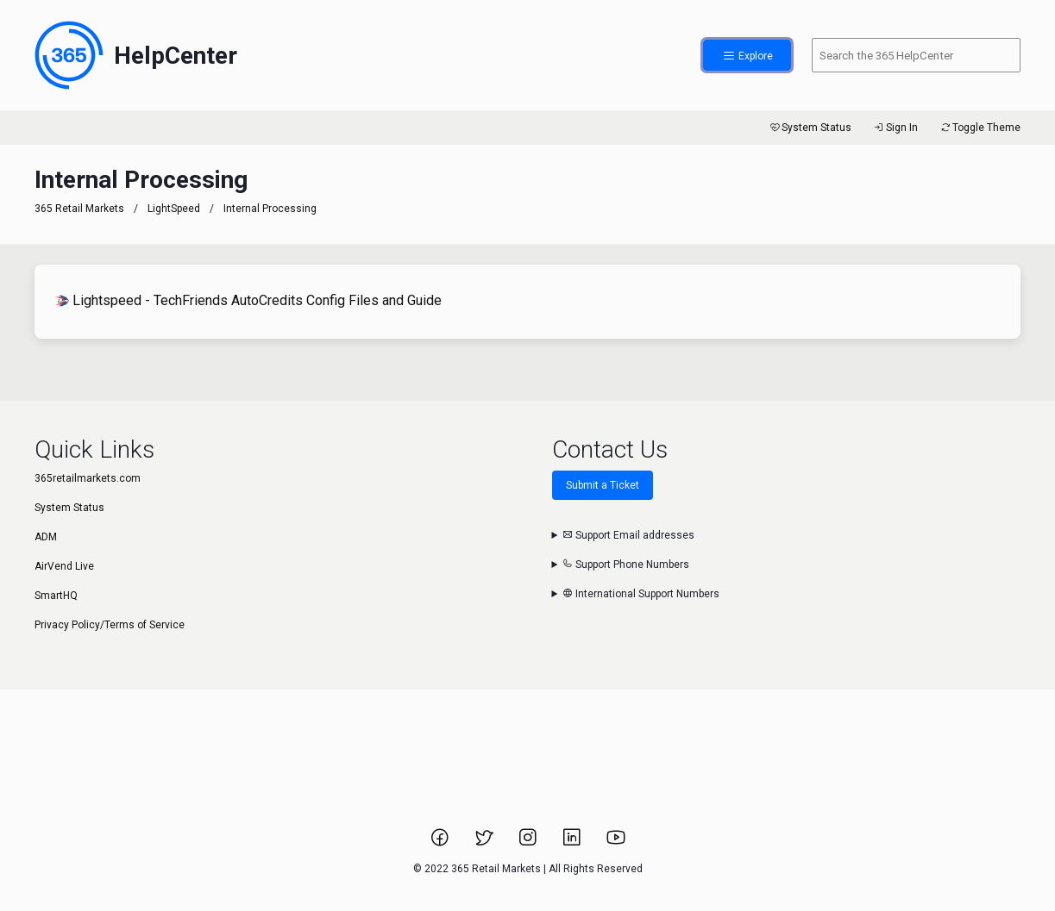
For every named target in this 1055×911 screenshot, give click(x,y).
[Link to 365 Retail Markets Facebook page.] (441, 843)
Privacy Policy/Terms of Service (110, 625)
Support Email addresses (628, 535)
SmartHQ (56, 596)
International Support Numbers (640, 594)
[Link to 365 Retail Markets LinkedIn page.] (573, 843)
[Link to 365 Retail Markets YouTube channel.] (616, 843)
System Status (809, 128)
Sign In (895, 128)
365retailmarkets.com (88, 478)
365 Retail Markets (79, 209)
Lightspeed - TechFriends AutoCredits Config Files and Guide (248, 300)
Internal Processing (270, 209)
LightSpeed (174, 209)
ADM (46, 537)
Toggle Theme (979, 128)
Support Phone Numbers (625, 564)
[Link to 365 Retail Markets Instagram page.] (529, 843)
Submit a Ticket (602, 485)
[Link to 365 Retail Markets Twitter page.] (485, 843)
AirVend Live (64, 566)
